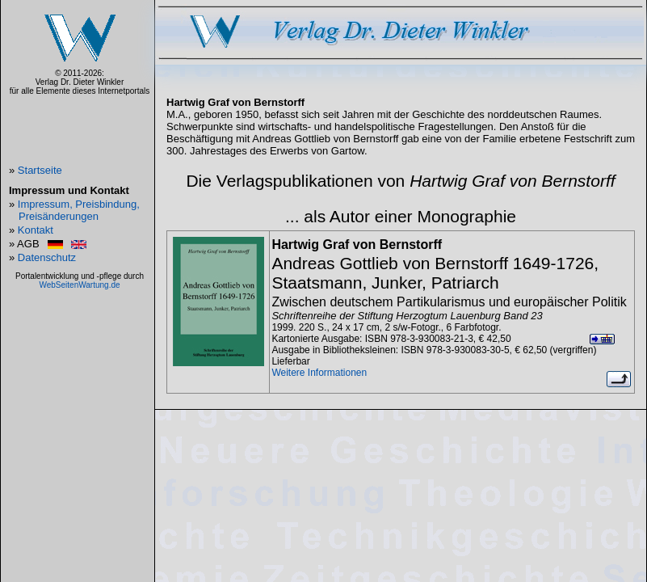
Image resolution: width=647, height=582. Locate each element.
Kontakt (35, 230)
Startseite (40, 170)
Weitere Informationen (319, 372)
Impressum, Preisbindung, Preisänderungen (79, 210)
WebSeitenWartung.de (79, 284)
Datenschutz (47, 257)
